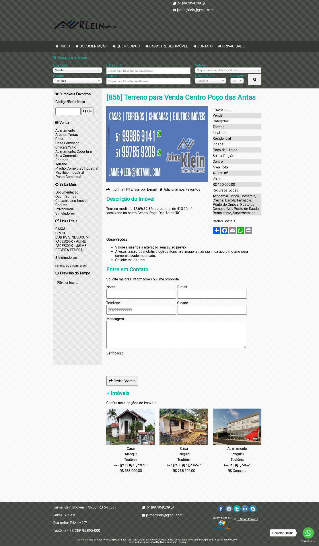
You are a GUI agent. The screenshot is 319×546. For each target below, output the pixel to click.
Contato (205, 46)
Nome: (111, 287)
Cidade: (59, 76)
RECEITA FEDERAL (70, 250)
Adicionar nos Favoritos (182, 189)
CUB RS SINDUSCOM (72, 237)
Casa (59, 139)
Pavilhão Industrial (69, 172)
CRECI (60, 233)
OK (87, 111)
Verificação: (115, 353)
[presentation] (140, 364)
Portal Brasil (79, 265)
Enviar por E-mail (144, 189)
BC (67, 265)
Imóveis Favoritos (75, 94)
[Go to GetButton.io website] (308, 541)
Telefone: (113, 303)
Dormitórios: (204, 76)
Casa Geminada (67, 143)
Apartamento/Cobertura (73, 151)
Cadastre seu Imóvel (168, 46)
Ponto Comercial (68, 177)
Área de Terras (66, 135)
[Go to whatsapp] (308, 532)
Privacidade (233, 46)
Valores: (201, 65)
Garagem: (237, 76)
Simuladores (65, 213)
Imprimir (117, 189)
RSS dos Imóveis (247, 519)
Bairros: (112, 76)
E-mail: (182, 287)
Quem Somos (128, 46)
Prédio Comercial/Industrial (76, 168)
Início (65, 46)
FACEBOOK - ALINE (70, 241)
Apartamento (65, 130)
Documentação (93, 46)
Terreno (61, 164)
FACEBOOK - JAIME (70, 246)
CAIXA (60, 229)
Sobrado (61, 160)
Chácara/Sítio (65, 147)
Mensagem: (115, 319)
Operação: (61, 65)
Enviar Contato (122, 381)
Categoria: (114, 65)
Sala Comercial (66, 156)
